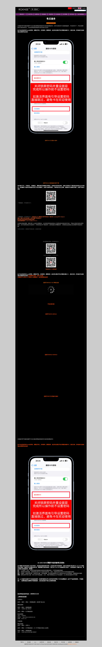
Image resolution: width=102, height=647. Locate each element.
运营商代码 (42, 642)
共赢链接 (77, 642)
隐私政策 (49, 642)
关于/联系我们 (81, 14)
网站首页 (22, 14)
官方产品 (30, 14)
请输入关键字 (77, 10)
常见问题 (63, 642)
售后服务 (29, 642)
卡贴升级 (51, 14)
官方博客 (65, 14)
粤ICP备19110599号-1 (72, 644)
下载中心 (22, 642)
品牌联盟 (70, 642)
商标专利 (56, 642)
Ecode (35, 642)
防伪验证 (44, 14)
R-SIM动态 (58, 14)
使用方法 (37, 14)
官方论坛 (72, 14)
